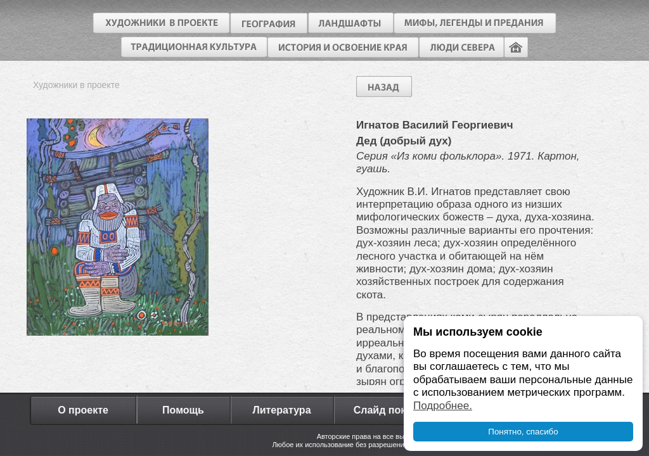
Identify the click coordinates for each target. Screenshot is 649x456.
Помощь (183, 410)
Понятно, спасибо (523, 431)
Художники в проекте (76, 85)
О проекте (83, 410)
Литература (281, 410)
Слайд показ (385, 410)
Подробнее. (442, 406)
